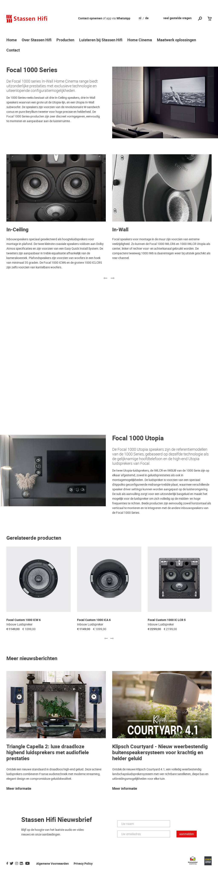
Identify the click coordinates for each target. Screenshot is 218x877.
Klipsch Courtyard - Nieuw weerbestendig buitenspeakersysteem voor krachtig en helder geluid (160, 752)
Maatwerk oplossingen (176, 40)
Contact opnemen (90, 18)
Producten (65, 40)
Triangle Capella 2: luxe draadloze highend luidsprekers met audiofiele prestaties (47, 752)
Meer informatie (18, 789)
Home (11, 40)
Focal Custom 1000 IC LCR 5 (167, 620)
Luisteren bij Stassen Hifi (100, 40)
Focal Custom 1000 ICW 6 (23, 620)
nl (140, 18)
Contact (13, 50)
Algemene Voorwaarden (52, 863)
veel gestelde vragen (177, 18)
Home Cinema (139, 40)
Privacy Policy (83, 863)
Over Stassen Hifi (37, 40)
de (147, 18)
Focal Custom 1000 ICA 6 (94, 620)
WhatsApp (123, 18)
